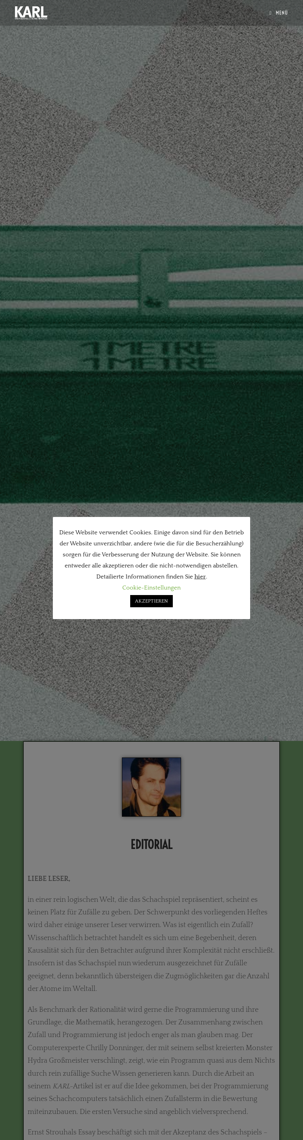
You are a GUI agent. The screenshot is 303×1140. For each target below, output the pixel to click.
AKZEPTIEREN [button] (151, 601)
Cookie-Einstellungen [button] (151, 587)
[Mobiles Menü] (278, 12)
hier (200, 576)
